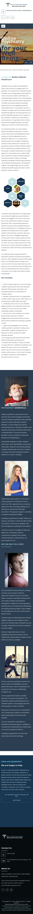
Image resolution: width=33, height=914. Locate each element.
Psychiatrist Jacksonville (19, 908)
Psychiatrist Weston (11, 910)
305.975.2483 (10, 16)
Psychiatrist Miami (8, 907)
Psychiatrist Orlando (7, 908)
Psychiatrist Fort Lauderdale (21, 907)
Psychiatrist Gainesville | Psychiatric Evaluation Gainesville (16, 906)
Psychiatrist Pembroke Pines (24, 910)
